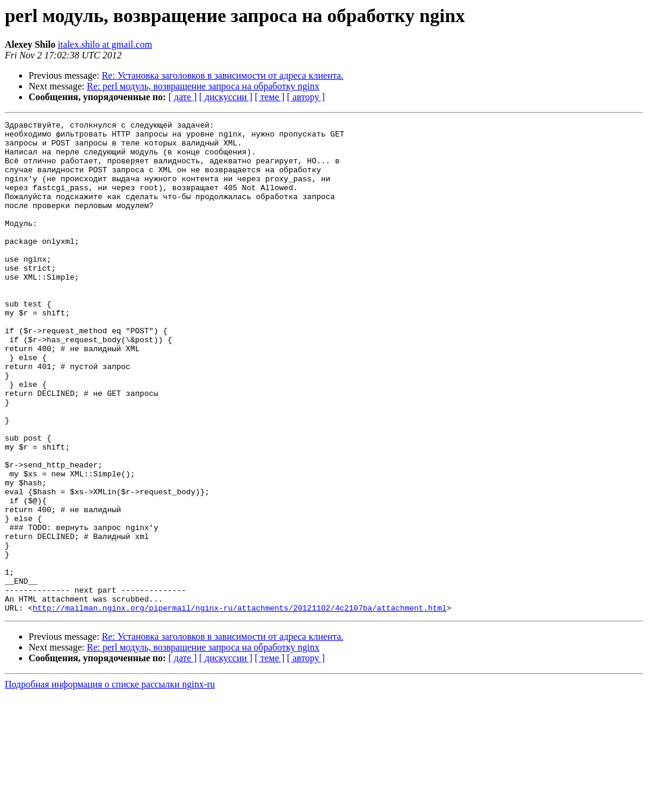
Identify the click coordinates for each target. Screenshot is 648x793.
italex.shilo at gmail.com (105, 44)
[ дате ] (182, 97)
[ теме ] (269, 97)
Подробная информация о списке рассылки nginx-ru (110, 782)
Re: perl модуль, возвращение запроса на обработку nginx (203, 86)
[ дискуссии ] (225, 97)
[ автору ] (305, 97)
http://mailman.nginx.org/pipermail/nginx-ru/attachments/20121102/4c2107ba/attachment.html (240, 706)
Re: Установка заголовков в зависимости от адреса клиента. (222, 75)
